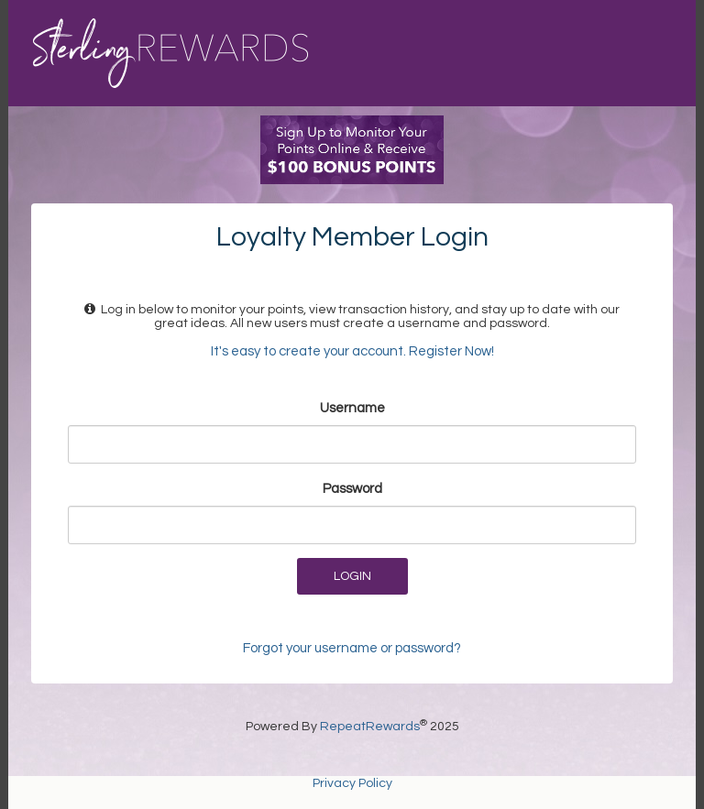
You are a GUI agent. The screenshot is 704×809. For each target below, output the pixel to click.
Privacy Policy (352, 783)
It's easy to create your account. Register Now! (352, 351)
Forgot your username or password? (352, 648)
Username (352, 408)
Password (352, 489)
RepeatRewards (370, 726)
